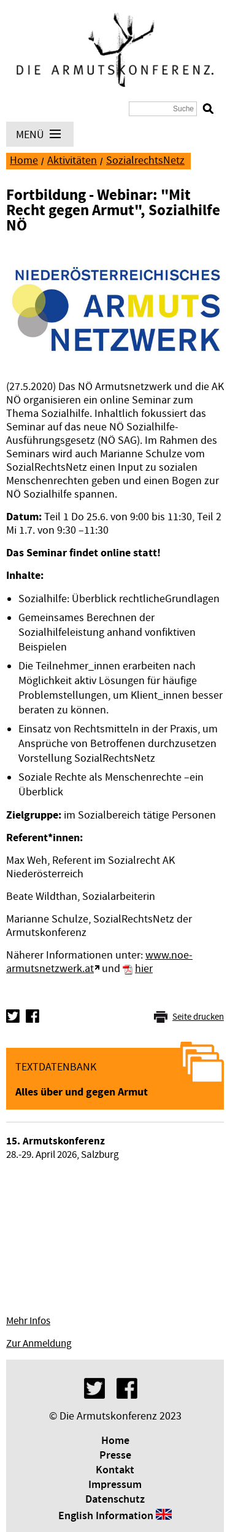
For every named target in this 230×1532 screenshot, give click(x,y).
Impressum (115, 1485)
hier (144, 969)
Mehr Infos (28, 1321)
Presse (115, 1455)
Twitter (13, 1016)
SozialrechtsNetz (145, 160)
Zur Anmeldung (39, 1343)
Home (24, 160)
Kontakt (115, 1470)
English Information (105, 1516)
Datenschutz (115, 1499)
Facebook (32, 1016)
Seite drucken (198, 1017)
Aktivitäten (72, 160)
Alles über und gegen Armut (81, 1092)
